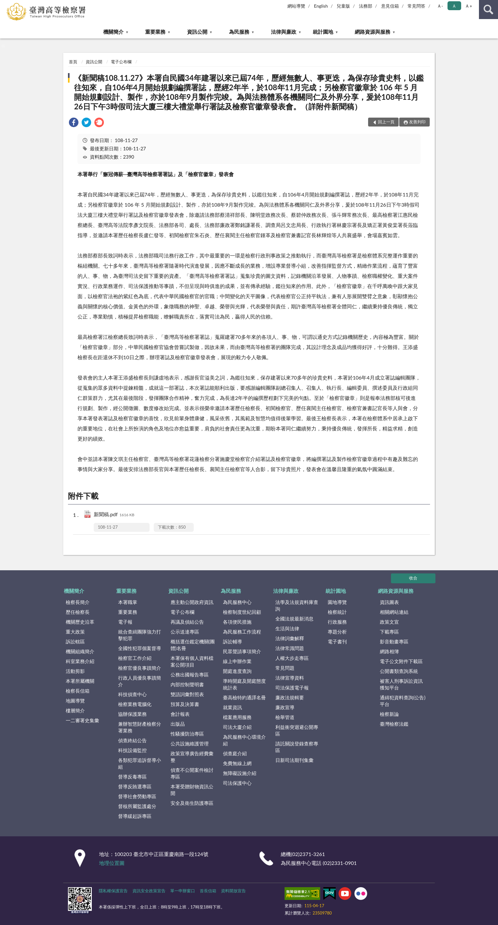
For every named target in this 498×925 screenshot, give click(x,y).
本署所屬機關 (80, 681)
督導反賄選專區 (134, 786)
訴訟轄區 (75, 641)
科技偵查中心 (132, 694)
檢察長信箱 (78, 691)
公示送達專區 (185, 631)
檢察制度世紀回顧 (242, 612)
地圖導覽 (75, 700)
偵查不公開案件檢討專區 (192, 773)
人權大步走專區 (292, 658)
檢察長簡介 (78, 602)
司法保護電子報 (292, 687)
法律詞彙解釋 (289, 638)
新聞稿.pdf (114, 514)
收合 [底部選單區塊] (413, 577)
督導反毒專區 (132, 776)
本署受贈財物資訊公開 (192, 790)
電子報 (125, 622)
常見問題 (284, 668)
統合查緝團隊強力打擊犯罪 (139, 635)
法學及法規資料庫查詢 (296, 605)
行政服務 (337, 622)
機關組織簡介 (80, 651)
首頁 (73, 61)
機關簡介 (113, 32)
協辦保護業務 (132, 714)
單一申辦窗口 (182, 890)
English (321, 6)
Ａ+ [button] (468, 6)
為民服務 (239, 32)
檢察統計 (337, 612)
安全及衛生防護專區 (192, 803)
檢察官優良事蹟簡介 (139, 668)
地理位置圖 (111, 863)
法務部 (365, 6)
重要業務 (155, 32)
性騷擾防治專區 (187, 734)
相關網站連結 (394, 612)
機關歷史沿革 (80, 622)
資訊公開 (197, 32)
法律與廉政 (283, 32)
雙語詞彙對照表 (187, 694)
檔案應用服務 (237, 717)
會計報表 (180, 714)
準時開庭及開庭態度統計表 (244, 684)
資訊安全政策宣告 (148, 890)
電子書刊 (337, 641)
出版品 (178, 724)
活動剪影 (75, 671)
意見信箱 (390, 6)
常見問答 (416, 6)
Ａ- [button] (440, 6)
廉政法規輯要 (289, 697)
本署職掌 (127, 602)
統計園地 (323, 32)
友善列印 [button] (417, 121)
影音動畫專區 (394, 641)
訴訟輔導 (232, 641)
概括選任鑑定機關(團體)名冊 (193, 645)
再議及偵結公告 (187, 622)
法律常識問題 (289, 648)
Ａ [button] (454, 6)
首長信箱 (208, 890)
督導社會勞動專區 (137, 796)
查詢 (488, 9)
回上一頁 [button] (386, 121)
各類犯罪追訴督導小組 (139, 763)
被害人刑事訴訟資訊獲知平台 (401, 684)
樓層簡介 (75, 710)
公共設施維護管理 (190, 743)
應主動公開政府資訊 (192, 602)
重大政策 (75, 631)
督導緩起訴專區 (134, 816)
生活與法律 (287, 628)
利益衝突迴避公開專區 (296, 730)
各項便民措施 (237, 622)
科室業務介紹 (80, 661)
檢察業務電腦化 (134, 704)
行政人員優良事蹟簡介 (139, 681)
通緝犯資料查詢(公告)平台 (402, 701)
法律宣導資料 (289, 678)
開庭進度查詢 (237, 671)
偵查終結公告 (132, 740)
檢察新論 (389, 714)
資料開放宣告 (233, 890)
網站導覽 (296, 6)
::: (5, 4)
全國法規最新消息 (294, 618)
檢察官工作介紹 (134, 658)
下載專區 (389, 631)
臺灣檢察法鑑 (394, 724)
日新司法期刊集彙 (294, 760)
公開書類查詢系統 (399, 671)
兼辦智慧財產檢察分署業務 (139, 727)
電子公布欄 (121, 61)
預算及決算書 (185, 704)
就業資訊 (232, 707)
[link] (73, 123)
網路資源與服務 (372, 32)
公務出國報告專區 (190, 674)
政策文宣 (389, 622)
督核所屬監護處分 (137, 806)
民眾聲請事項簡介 (242, 651)
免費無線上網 (237, 763)
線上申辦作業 (237, 661)
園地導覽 (337, 602)
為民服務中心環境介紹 (244, 740)
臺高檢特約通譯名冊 (244, 697)
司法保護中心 (237, 783)
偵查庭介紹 (235, 753)
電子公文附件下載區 (401, 661)
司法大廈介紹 (237, 727)
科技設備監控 (132, 750)
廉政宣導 (284, 707)
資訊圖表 (389, 602)
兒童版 (343, 6)
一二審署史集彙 (82, 720)
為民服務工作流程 (242, 631)
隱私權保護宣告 (113, 890)
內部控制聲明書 (187, 684)
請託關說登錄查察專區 (296, 747)
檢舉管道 (284, 717)
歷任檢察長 (78, 612)
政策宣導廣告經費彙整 (192, 756)
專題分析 (337, 631)
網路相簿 (389, 651)
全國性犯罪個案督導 (139, 648)
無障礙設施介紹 (239, 773)
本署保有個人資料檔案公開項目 (192, 661)
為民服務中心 (237, 602)
